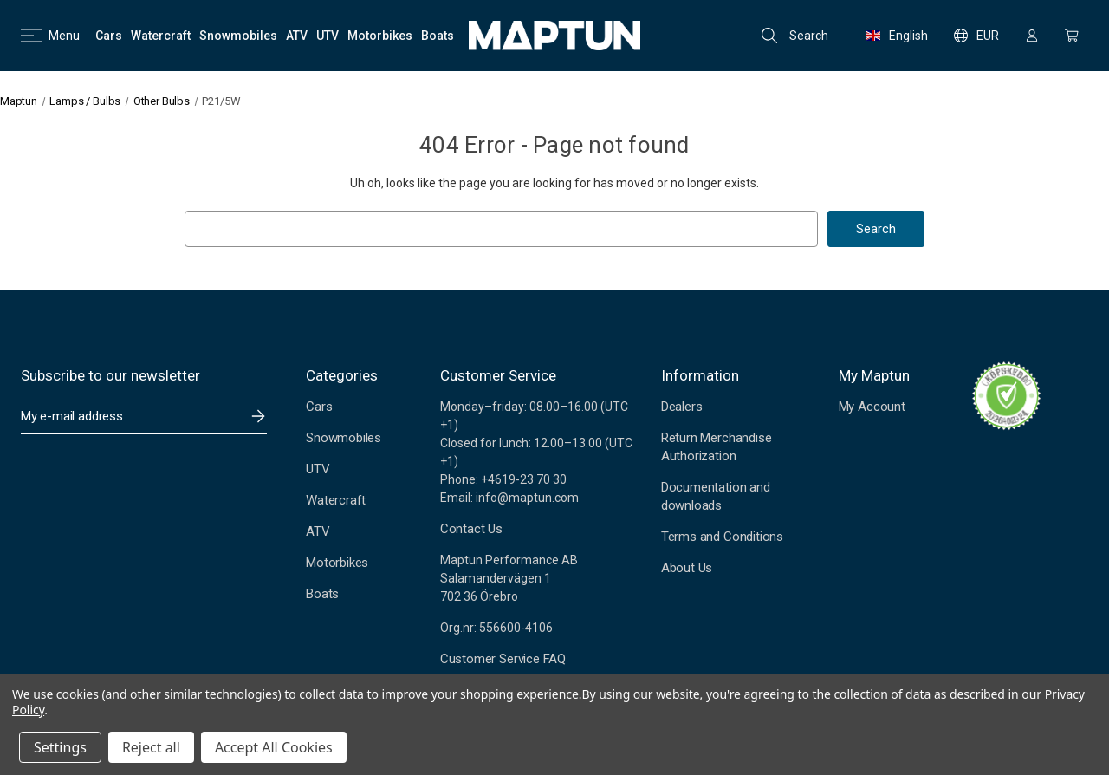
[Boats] (437, 35)
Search (795, 35)
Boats (322, 594)
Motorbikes (337, 562)
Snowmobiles (343, 438)
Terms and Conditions (722, 536)
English (897, 35)
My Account (872, 406)
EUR (976, 35)
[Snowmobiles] (238, 35)
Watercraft (336, 500)
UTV (317, 469)
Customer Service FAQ (503, 659)
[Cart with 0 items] (1072, 35)
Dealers (682, 406)
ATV (317, 531)
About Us (686, 568)
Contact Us (471, 529)
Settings (60, 747)
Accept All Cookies (274, 747)
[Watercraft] (161, 35)
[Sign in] (1032, 35)
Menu (50, 35)
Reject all (151, 747)
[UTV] (327, 35)
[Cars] (108, 35)
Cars (319, 406)
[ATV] (297, 35)
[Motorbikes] (379, 35)
